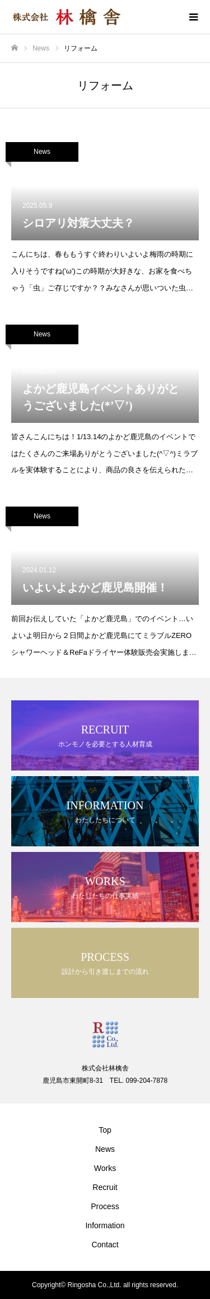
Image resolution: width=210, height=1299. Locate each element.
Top (105, 1129)
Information (104, 1225)
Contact (104, 1244)
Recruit (104, 1187)
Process (105, 1206)
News (42, 152)
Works (105, 1168)
